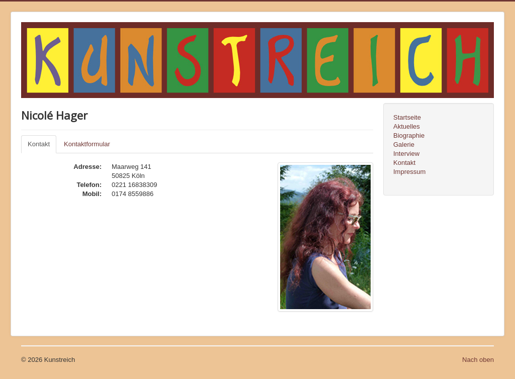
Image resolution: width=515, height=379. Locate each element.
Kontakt (39, 144)
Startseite (407, 117)
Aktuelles (406, 126)
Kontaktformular (87, 144)
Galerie (403, 144)
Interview (406, 153)
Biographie (408, 135)
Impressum (409, 171)
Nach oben (478, 359)
